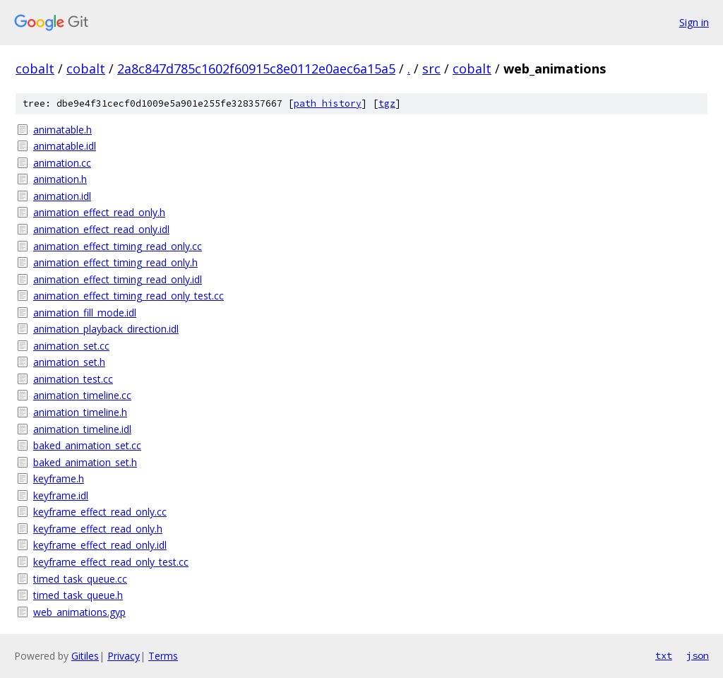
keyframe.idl (60, 495)
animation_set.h (69, 362)
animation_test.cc (73, 379)
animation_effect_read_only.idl (101, 229)
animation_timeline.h (80, 412)
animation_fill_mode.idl (84, 312)
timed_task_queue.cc (80, 578)
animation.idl (62, 196)
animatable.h (62, 129)
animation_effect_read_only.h (99, 212)
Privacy (123, 655)
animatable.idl (64, 146)
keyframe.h (58, 478)
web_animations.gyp (79, 612)
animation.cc (62, 163)
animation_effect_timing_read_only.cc (117, 246)
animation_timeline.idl (82, 429)
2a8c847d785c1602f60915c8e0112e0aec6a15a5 (256, 68)
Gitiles (85, 655)
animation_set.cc (71, 345)
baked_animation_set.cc (87, 445)
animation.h (60, 179)
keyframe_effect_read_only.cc (100, 511)
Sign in (694, 22)
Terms (163, 655)
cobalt (35, 68)
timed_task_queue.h (78, 595)
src (431, 68)
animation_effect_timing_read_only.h (115, 262)
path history (328, 103)
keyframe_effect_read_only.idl (100, 545)
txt (663, 655)
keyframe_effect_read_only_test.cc (111, 562)
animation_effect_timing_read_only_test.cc (128, 295)
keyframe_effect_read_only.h (97, 528)
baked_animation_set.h (85, 462)
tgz (386, 103)
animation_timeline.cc (82, 395)
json (697, 655)
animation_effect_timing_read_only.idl (117, 279)
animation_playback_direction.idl (106, 328)
